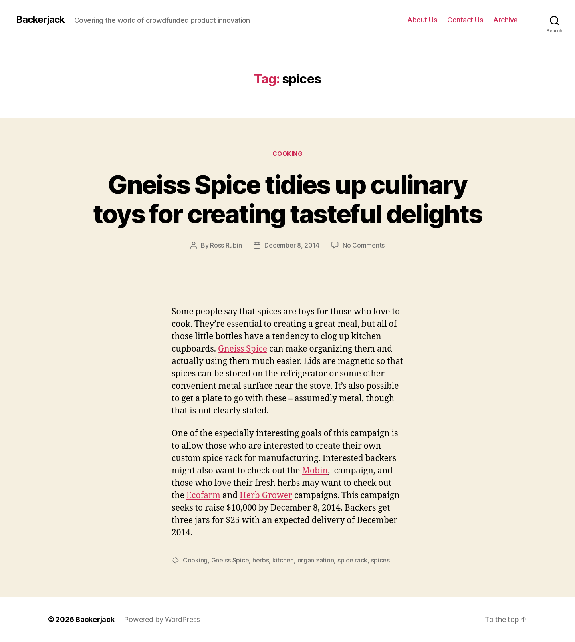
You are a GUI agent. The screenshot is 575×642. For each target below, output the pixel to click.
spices (380, 560)
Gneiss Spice (242, 349)
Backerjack (40, 19)
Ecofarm (203, 495)
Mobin (315, 470)
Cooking (287, 153)
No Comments (364, 245)
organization (315, 560)
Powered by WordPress (162, 619)
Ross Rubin (226, 245)
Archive (505, 20)
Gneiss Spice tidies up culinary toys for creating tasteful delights (287, 199)
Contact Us (465, 20)
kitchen (283, 560)
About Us (422, 20)
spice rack (352, 560)
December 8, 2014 (291, 245)
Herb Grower (266, 495)
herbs (260, 560)
